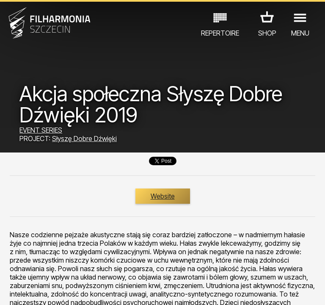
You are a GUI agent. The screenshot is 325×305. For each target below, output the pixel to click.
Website (163, 196)
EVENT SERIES (40, 130)
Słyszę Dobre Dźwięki (84, 138)
